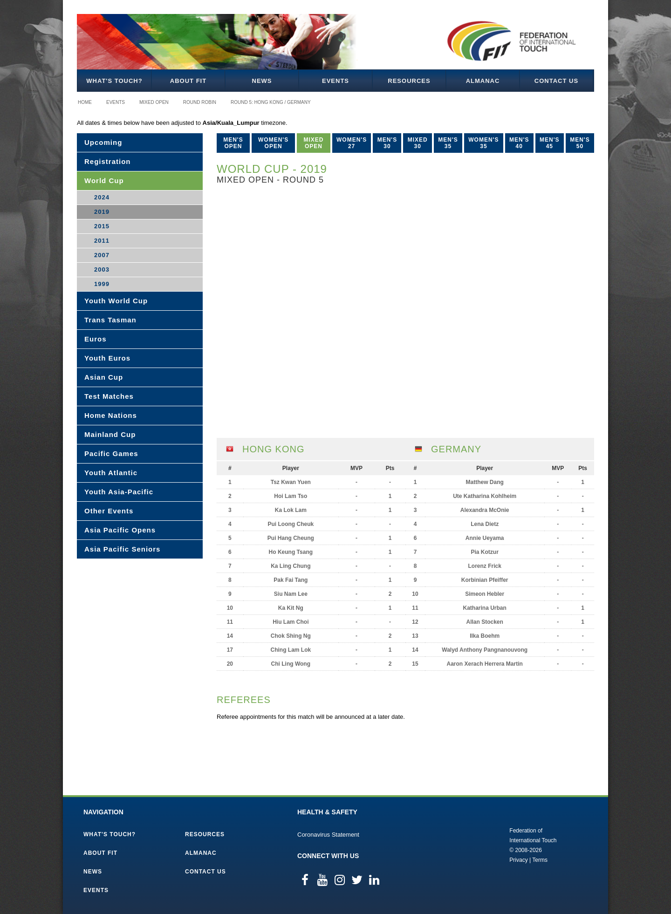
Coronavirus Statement (328, 834)
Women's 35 (483, 143)
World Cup (104, 180)
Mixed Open (154, 102)
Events (335, 80)
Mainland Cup (110, 434)
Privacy (518, 860)
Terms (540, 860)
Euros (95, 339)
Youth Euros (107, 358)
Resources (409, 80)
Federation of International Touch (470, 844)
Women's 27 (351, 143)
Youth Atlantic (110, 473)
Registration (107, 161)
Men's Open (233, 143)
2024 (102, 197)
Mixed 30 (418, 143)
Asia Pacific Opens (120, 530)
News (262, 80)
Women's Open (273, 143)
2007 (102, 255)
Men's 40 (519, 143)
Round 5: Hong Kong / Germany (271, 102)
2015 (102, 226)
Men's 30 (387, 143)
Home (85, 102)
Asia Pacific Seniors (122, 549)
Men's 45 (550, 143)
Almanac (483, 80)
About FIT (188, 80)
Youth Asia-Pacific (118, 492)
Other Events (108, 511)
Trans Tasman (110, 320)
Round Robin (199, 102)
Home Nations (110, 415)
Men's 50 (580, 143)
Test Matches (109, 396)
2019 (102, 211)
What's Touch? (114, 80)
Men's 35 (448, 143)
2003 (102, 269)
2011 (102, 240)
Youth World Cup (116, 301)
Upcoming (103, 142)
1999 (102, 283)
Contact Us (556, 80)
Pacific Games (111, 453)
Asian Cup (103, 377)
